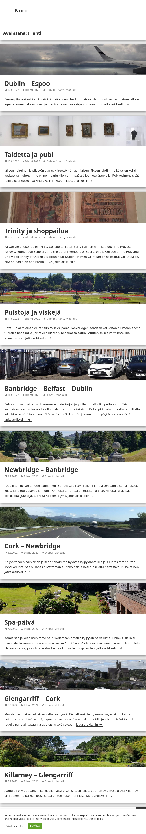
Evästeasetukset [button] (15, 825)
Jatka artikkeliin (116, 104)
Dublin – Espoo (27, 83)
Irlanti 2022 (32, 90)
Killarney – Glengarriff (38, 775)
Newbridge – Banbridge (41, 469)
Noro (21, 10)
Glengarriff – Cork (32, 698)
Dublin (50, 90)
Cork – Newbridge (32, 546)
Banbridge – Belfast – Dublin (48, 388)
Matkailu (71, 90)
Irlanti (60, 90)
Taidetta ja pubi (28, 154)
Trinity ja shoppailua (36, 231)
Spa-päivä (19, 622)
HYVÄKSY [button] (35, 825)
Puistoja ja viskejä (32, 312)
